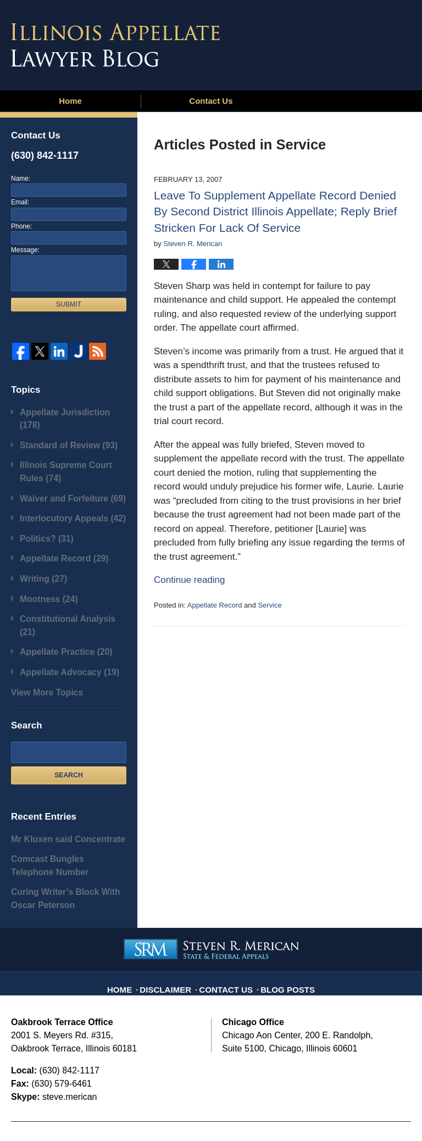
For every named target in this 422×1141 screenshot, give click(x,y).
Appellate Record (214, 605)
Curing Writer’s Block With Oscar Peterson (67, 832)
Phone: (21, 226)
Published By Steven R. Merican (330, 42)
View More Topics (41, 636)
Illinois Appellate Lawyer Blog (115, 45)
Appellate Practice (58, 600)
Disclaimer (173, 914)
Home (70, 100)
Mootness (44, 564)
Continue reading (189, 580)
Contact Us (210, 100)
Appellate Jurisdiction (66, 411)
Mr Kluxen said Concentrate (58, 780)
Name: (20, 178)
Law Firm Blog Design (358, 1113)
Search (68, 718)
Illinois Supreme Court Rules (69, 452)
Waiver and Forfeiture (64, 475)
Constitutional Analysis (67, 582)
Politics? (42, 511)
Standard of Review (60, 429)
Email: (20, 202)
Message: (25, 250)
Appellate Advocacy (61, 618)
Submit (68, 304)
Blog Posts (281, 914)
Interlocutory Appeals (64, 493)
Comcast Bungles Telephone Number (59, 804)
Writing (39, 547)
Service (269, 605)
